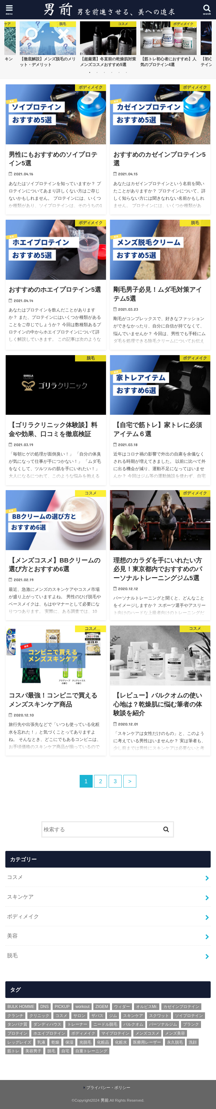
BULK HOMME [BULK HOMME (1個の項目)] (20, 1006)
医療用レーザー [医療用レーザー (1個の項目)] (147, 1042)
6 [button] (126, 72)
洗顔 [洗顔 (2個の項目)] (193, 1042)
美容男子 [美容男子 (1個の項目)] (33, 1051)
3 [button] (104, 72)
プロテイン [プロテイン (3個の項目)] (17, 1033)
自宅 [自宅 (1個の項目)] (65, 1051)
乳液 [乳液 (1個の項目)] (41, 1042)
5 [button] (119, 72)
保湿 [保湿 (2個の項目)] (69, 1042)
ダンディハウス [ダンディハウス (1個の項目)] (47, 1024)
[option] (48, 44)
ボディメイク (23, 916)
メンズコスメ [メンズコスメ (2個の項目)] (147, 1033)
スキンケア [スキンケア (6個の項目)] (133, 1015)
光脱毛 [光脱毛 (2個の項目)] (85, 1042)
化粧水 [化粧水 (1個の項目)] (121, 1042)
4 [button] (111, 72)
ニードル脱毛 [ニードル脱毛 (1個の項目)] (105, 1024)
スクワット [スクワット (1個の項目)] (159, 1015)
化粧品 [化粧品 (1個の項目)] (103, 1042)
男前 (105, 1100)
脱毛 (12, 955)
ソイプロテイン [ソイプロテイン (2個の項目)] (189, 1015)
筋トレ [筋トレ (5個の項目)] (13, 1051)
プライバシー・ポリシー (108, 1088)
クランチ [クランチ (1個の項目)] (15, 1015)
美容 (12, 936)
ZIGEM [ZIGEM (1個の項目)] (101, 1006)
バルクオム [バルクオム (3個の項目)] (133, 1024)
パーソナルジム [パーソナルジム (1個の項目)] (163, 1024)
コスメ (15, 877)
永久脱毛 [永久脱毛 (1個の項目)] (175, 1042)
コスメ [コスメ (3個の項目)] (61, 1015)
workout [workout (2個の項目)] (82, 1006)
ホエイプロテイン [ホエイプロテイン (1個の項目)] (49, 1033)
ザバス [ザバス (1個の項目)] (97, 1015)
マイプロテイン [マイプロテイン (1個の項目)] (115, 1033)
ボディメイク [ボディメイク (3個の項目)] (83, 1033)
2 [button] (97, 72)
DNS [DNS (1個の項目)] (44, 1006)
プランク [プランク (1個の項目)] (191, 1024)
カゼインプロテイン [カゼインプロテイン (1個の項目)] (181, 1006)
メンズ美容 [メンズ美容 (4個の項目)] (175, 1033)
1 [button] (89, 72)
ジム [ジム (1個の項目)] (113, 1015)
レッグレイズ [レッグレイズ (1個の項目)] (19, 1042)
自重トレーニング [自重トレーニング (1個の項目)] (91, 1051)
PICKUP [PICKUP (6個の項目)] (62, 1006)
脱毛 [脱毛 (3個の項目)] (51, 1051)
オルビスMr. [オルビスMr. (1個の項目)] (147, 1006)
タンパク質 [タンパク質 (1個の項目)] (17, 1024)
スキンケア (20, 897)
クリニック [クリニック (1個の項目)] (39, 1015)
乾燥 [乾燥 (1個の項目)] (55, 1042)
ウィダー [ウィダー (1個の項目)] (122, 1006)
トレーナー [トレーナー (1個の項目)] (77, 1024)
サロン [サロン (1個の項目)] (79, 1015)
